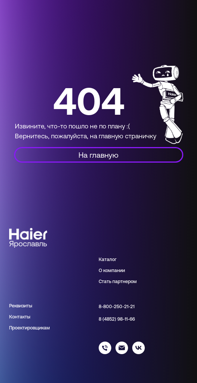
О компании (112, 270)
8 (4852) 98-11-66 (117, 319)
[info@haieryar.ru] (121, 352)
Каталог (108, 259)
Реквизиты (20, 306)
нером (130, 281)
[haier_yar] (138, 352)
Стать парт (111, 281)
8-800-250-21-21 (117, 306)
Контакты (19, 317)
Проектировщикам (29, 328)
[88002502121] (105, 352)
